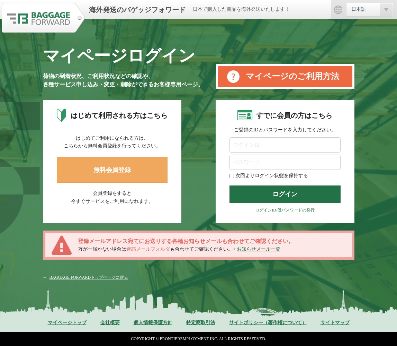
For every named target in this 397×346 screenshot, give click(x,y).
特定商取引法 (200, 322)
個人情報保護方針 (153, 322)
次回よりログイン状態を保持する (271, 175)
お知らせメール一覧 (258, 249)
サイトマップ (335, 322)
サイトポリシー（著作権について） (268, 322)
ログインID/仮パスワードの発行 (285, 210)
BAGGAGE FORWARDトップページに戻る (88, 277)
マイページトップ (67, 322)
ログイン (284, 194)
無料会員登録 (112, 169)
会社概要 (110, 322)
